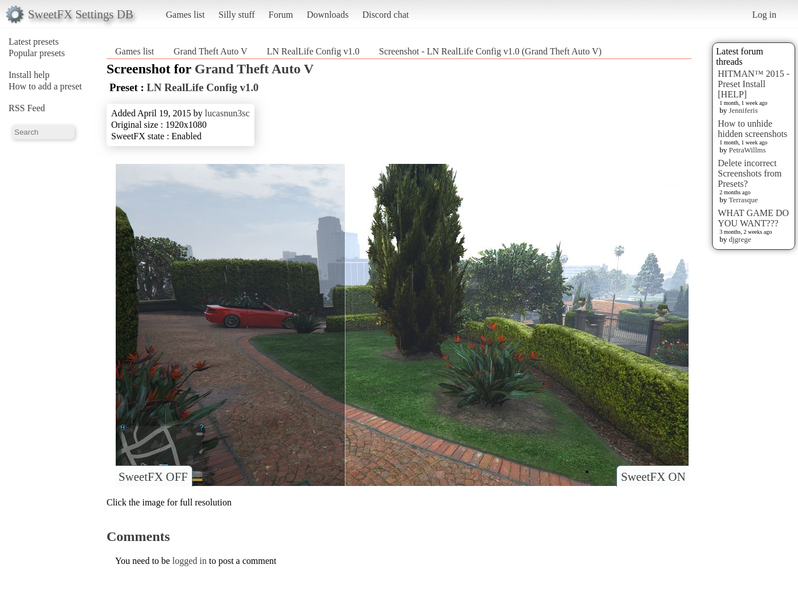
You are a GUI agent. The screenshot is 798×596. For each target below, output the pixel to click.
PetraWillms (747, 150)
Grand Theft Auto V (210, 51)
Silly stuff (237, 14)
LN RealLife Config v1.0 (313, 51)
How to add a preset (45, 86)
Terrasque (743, 199)
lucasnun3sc (227, 113)
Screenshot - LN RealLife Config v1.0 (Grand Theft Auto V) (490, 51)
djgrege (740, 239)
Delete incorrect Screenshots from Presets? (750, 173)
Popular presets (37, 53)
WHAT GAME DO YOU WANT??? (753, 218)
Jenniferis (743, 110)
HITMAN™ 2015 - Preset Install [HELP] (753, 84)
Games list (185, 14)
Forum (281, 14)
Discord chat (385, 14)
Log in (764, 14)
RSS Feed (27, 108)
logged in (189, 561)
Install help (29, 75)
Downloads (327, 14)
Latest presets (34, 41)
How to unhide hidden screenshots (752, 129)
